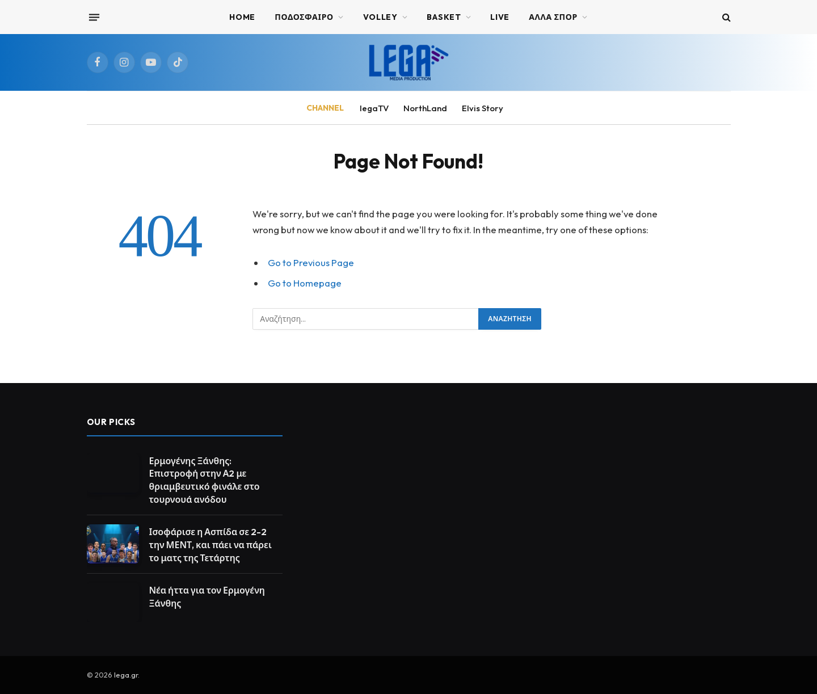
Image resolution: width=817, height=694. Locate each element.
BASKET (444, 17)
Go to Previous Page (311, 262)
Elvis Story (482, 108)
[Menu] (94, 17)
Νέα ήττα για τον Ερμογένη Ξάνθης (207, 596)
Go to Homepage (305, 283)
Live (499, 17)
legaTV (374, 108)
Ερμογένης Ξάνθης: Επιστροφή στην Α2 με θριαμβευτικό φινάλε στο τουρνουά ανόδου (204, 480)
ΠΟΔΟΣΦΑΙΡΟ (304, 17)
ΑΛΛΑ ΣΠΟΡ (553, 17)
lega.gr (126, 674)
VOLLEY (380, 17)
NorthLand (425, 108)
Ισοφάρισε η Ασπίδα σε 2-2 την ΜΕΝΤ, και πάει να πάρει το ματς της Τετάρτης (210, 544)
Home (242, 17)
